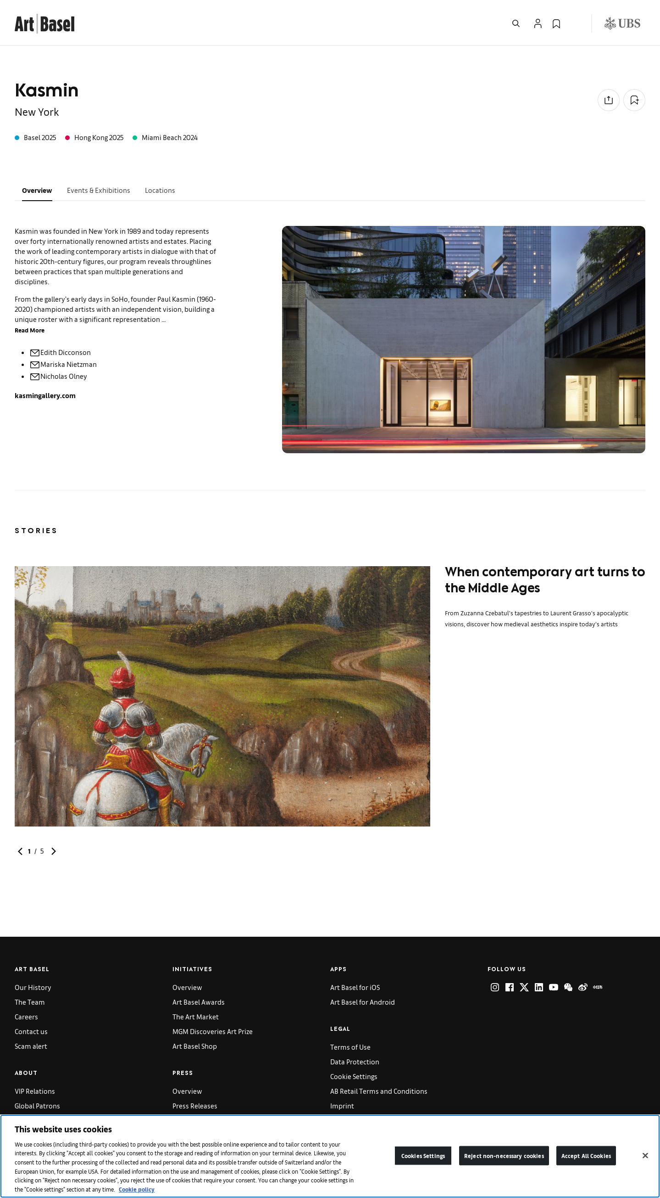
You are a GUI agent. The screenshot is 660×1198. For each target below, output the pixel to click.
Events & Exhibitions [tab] (98, 190)
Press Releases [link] (194, 1105)
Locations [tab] (160, 190)
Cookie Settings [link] (353, 1076)
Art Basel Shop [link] (194, 1045)
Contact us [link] (31, 1031)
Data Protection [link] (354, 1061)
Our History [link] (33, 987)
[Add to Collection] (634, 100)
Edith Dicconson (60, 352)
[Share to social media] (609, 100)
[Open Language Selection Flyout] (575, 23)
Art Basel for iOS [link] (355, 987)
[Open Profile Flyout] (538, 23)
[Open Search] (516, 23)
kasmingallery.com (45, 395)
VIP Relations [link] (35, 1090)
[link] (44, 22)
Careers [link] (26, 1016)
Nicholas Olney (58, 375)
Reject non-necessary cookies (504, 1158)
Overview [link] (187, 987)
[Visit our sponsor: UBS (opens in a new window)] (622, 23)
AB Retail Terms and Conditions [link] (378, 1090)
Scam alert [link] (31, 1045)
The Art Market (195, 1016)
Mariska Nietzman (63, 364)
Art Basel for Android (362, 1001)
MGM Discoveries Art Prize (212, 1031)
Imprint (342, 1105)
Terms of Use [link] (350, 1046)
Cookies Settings (423, 1158)
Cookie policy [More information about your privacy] (137, 1192)
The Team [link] (30, 1001)
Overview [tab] (37, 190)
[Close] (645, 1159)
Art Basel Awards (198, 1001)
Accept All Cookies (586, 1158)
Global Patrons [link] (37, 1105)
